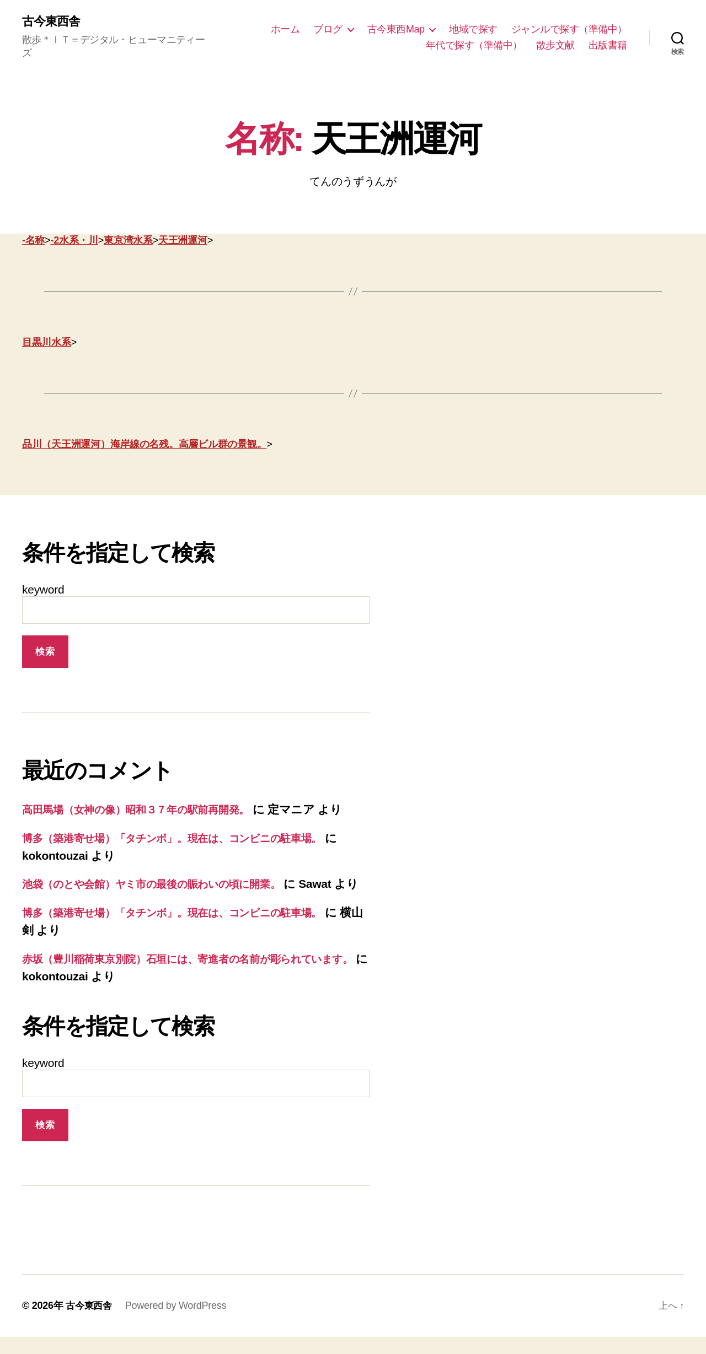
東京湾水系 (128, 241)
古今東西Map (396, 29)
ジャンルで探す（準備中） (569, 29)
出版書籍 (608, 45)
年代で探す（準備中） (474, 45)
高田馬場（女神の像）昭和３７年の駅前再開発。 (148, 810)
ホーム (285, 29)
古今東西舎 (53, 22)
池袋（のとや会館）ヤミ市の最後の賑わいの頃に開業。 (168, 884)
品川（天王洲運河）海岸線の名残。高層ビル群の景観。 (144, 445)
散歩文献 (555, 45)
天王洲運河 (182, 241)
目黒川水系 (46, 343)
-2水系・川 (74, 241)
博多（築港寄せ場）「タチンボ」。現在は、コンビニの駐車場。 (191, 838)
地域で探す (473, 29)
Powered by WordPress (178, 1322)
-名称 (33, 241)
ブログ (328, 29)
